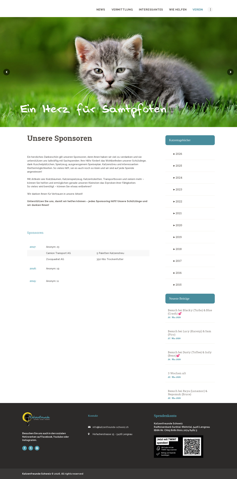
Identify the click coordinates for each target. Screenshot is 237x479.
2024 (179, 177)
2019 (179, 237)
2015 (179, 284)
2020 (179, 225)
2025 (179, 165)
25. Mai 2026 (174, 377)
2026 (179, 154)
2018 (179, 249)
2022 (179, 201)
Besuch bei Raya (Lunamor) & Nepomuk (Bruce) (187, 392)
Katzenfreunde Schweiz (36, 473)
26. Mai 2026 (174, 359)
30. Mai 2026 (174, 317)
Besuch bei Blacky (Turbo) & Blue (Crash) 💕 (190, 312)
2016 (179, 273)
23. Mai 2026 (174, 398)
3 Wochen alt (177, 373)
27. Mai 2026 (174, 338)
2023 (179, 189)
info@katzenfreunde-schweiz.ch (111, 427)
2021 (179, 213)
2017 (179, 261)
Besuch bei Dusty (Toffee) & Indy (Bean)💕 (190, 354)
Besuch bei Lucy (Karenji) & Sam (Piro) (189, 333)
